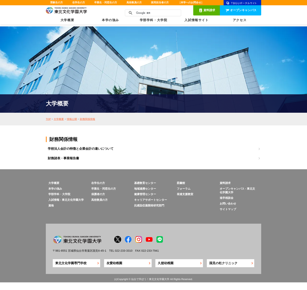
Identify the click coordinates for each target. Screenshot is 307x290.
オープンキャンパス (243, 10)
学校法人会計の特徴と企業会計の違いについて (81, 148)
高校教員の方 (134, 2)
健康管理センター (145, 194)
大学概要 (67, 20)
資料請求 (209, 10)
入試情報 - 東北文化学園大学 (66, 199)
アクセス (240, 20)
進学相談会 (226, 197)
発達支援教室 (185, 194)
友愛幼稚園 (114, 263)
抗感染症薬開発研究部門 (149, 205)
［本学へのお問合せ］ (191, 2)
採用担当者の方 (160, 2)
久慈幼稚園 (165, 263)
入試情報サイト (196, 20)
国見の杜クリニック (223, 263)
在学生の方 (78, 2)
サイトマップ (228, 209)
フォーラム (184, 188)
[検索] (152, 13)
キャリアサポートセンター (150, 199)
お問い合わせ (228, 203)
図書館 (181, 183)
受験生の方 (56, 2)
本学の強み (110, 20)
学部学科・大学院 (153, 20)
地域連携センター (145, 188)
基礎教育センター (145, 183)
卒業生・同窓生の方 (105, 2)
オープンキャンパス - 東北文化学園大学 (237, 190)
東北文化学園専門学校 (71, 263)
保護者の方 (98, 194)
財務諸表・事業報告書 (63, 158)
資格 (51, 205)
